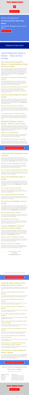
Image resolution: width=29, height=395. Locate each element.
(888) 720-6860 (21, 73)
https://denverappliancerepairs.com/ (14, 254)
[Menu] (14, 6)
